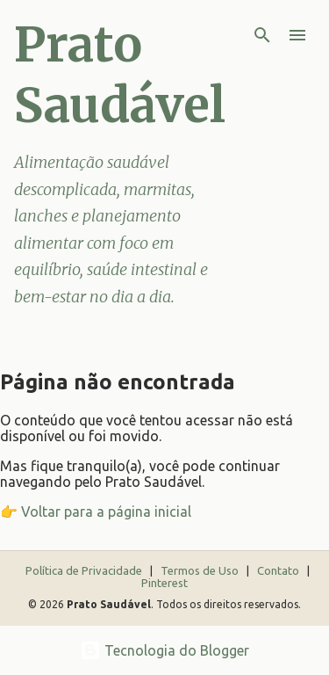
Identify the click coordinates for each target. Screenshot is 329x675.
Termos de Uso (201, 570)
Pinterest (164, 583)
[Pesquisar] (262, 35)
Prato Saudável (119, 74)
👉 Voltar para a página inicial (95, 511)
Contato (279, 570)
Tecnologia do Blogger (164, 650)
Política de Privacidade (85, 570)
